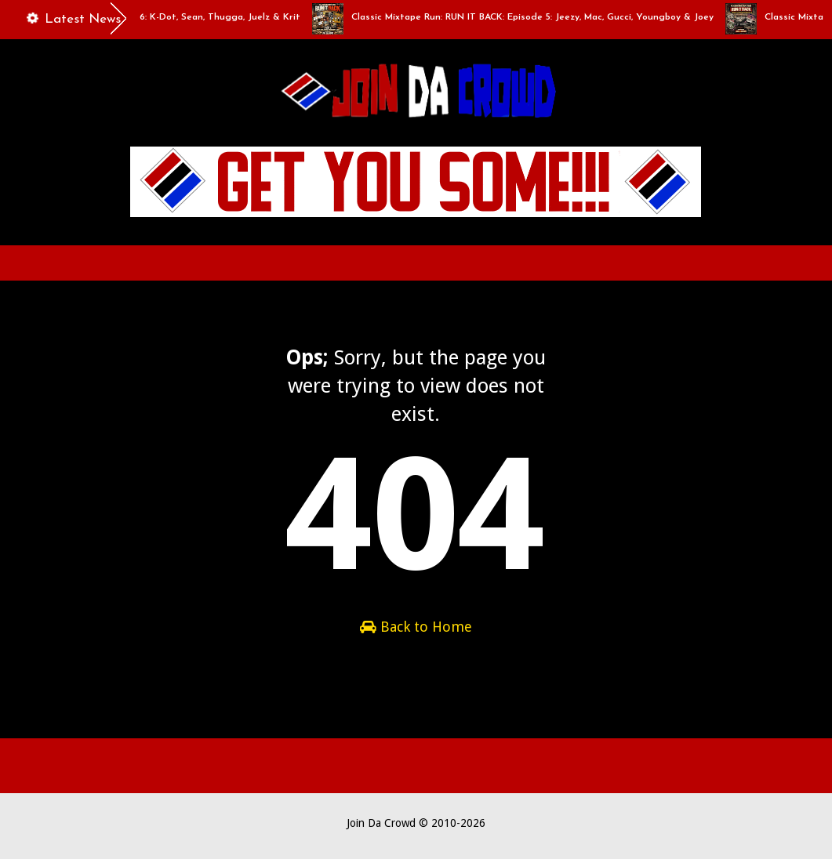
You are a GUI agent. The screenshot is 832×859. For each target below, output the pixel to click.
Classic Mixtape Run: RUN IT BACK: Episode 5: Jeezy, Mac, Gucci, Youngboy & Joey (537, 17)
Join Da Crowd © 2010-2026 (416, 823)
